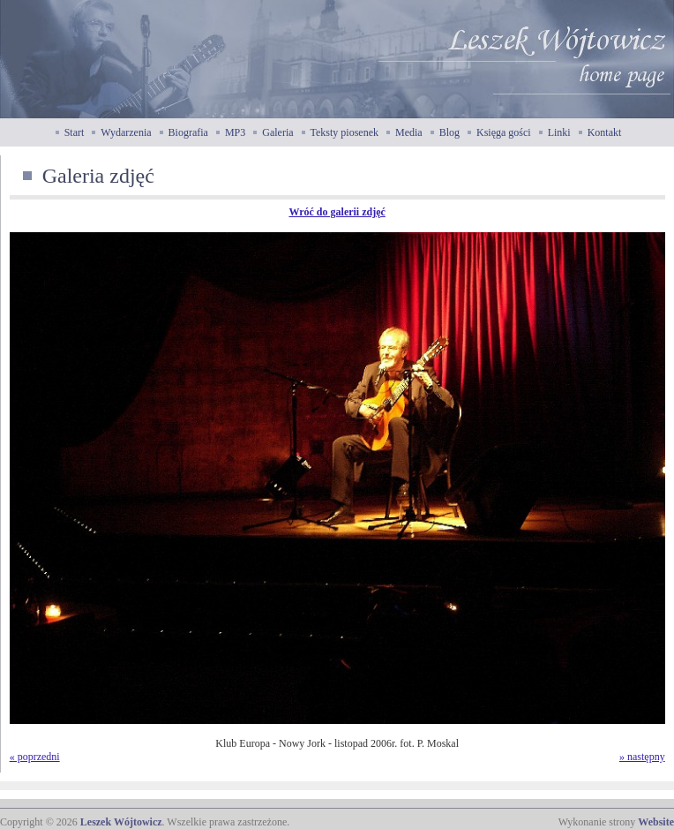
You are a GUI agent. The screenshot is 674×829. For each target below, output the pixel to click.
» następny (642, 756)
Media (409, 132)
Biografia (188, 132)
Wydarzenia (126, 132)
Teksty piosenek (344, 132)
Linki (559, 132)
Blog (449, 132)
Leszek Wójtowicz (121, 822)
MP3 (235, 132)
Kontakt (605, 132)
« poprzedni (35, 756)
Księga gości (503, 132)
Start (74, 132)
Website (656, 822)
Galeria (277, 132)
